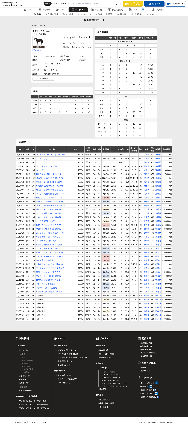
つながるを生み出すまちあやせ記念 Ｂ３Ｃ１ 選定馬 (50, 256)
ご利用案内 (158, 9)
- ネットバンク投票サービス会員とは (71, 357)
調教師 (63, 3)
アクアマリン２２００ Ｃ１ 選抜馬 (50, 268)
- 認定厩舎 (102, 389)
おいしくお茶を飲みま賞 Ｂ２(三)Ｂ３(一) (50, 205)
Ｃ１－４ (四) (41, 158)
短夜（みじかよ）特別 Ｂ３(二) (48, 225)
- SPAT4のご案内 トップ (66, 350)
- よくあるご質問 (63, 364)
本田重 (146, 213)
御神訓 (146, 229)
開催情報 (44, 9)
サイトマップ (33, 422)
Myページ (136, 9)
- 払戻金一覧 (23, 383)
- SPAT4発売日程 (63, 382)
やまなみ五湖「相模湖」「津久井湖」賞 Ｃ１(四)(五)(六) (50, 291)
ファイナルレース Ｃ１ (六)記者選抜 (51, 154)
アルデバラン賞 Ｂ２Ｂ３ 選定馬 (49, 182)
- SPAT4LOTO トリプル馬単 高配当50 (33, 408)
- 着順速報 (22, 379)
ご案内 (43, 422)
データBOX (78, 9)
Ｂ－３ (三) (40, 170)
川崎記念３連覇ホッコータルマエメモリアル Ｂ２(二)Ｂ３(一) (50, 185)
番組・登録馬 (115, 9)
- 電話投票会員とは (64, 361)
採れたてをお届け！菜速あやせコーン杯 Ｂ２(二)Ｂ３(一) (50, 174)
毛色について (36, 50)
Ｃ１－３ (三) (41, 162)
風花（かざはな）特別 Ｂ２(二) (49, 197)
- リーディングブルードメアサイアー (115, 383)
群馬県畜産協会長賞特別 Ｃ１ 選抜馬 (50, 280)
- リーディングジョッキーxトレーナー (115, 386)
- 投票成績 (144, 386)
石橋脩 (146, 295)
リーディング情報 (95, 14)
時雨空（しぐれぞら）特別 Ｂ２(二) (50, 201)
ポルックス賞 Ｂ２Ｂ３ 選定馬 (48, 209)
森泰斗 (146, 264)
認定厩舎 (109, 14)
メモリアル (81, 14)
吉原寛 (146, 248)
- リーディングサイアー (110, 380)
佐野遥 (146, 185)
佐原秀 (146, 162)
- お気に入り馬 (146, 390)
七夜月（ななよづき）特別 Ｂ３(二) (50, 252)
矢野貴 (146, 189)
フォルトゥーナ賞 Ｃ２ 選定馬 (48, 276)
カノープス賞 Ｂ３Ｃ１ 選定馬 (48, 213)
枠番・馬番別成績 (136, 14)
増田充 (146, 178)
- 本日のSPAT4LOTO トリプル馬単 (32, 401)
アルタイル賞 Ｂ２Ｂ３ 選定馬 (48, 217)
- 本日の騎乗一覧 (25, 390)
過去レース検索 (67, 14)
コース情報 (150, 14)
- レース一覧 (23, 350)
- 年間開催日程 (146, 343)
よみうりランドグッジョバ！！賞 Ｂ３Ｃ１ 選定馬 (51, 232)
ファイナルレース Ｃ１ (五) (47, 166)
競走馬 (47, 3)
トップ (28, 9)
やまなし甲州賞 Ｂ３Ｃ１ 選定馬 (49, 244)
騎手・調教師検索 (52, 14)
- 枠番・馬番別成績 (106, 403)
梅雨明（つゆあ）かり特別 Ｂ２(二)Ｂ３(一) (50, 178)
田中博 (158, 295)
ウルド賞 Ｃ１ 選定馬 (44, 260)
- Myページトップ (147, 383)
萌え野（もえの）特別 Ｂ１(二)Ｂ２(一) (50, 189)
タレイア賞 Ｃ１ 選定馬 (45, 283)
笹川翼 (146, 252)
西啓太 (146, 174)
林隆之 (158, 229)
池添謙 (146, 307)
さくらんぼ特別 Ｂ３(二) (46, 221)
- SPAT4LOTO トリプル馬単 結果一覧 (33, 404)
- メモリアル (103, 368)
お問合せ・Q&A (20, 422)
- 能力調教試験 (104, 399)
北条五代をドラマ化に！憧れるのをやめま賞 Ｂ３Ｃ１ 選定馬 (50, 264)
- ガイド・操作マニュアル (67, 379)
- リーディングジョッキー (111, 374)
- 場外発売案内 (146, 349)
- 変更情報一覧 (24, 375)
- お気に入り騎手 (147, 393)
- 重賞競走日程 (146, 346)
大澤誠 (146, 154)
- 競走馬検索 (103, 350)
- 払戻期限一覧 (146, 355)
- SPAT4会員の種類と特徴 (67, 354)
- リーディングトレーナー (111, 377)
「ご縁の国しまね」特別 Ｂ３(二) (49, 240)
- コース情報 (103, 407)
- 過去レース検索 (105, 357)
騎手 (55, 3)
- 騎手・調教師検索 (106, 354)
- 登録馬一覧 (145, 370)
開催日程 (96, 9)
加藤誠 (158, 174)
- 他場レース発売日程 (148, 352)
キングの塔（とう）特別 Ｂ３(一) (49, 236)
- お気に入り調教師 (148, 397)
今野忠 (146, 236)
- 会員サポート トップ (65, 375)
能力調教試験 (121, 14)
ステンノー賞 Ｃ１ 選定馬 (46, 287)
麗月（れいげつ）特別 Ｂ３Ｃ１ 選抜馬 (50, 272)
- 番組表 (143, 367)
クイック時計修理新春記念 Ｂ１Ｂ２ (51, 193)
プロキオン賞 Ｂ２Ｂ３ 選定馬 (48, 229)
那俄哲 (158, 154)
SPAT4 (60, 9)
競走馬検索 (38, 14)
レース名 (71, 3)
